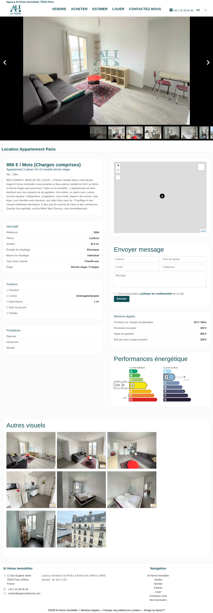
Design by (154, 610)
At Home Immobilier (18, 568)
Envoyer (122, 298)
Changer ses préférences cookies (121, 610)
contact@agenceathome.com (24, 593)
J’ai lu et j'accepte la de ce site (150, 293)
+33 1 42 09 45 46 (183, 10)
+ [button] (118, 166)
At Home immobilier (15, 10)
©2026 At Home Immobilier (63, 610)
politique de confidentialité (156, 293)
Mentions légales (90, 610)
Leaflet (203, 231)
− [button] (118, 170)
